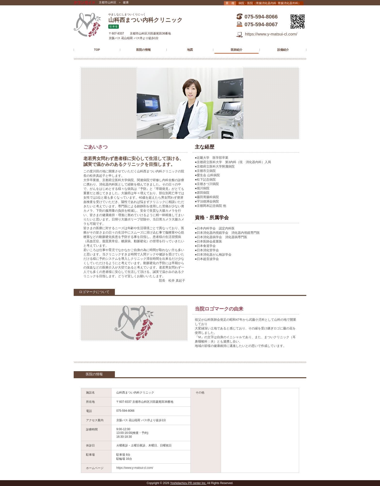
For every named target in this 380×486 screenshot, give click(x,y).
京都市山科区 (107, 2)
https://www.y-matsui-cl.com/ (271, 34)
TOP (97, 49)
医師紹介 (236, 49)
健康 (126, 2)
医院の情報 (143, 49)
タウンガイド (88, 3)
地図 (190, 49)
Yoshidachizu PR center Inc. (188, 483)
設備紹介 (283, 49)
